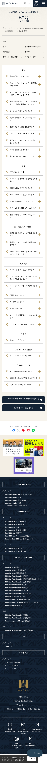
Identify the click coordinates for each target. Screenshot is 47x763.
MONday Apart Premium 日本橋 (16, 591)
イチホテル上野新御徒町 (14, 662)
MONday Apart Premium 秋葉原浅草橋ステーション (24, 579)
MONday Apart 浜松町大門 (15, 567)
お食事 (34, 52)
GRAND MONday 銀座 (13, 497)
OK (33, 759)
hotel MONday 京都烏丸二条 (15, 551)
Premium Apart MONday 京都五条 (17, 621)
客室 (12, 47)
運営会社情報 (34, 709)
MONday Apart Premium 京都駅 (16, 615)
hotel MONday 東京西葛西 (14, 524)
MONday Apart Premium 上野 (16, 585)
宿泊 (23, 41)
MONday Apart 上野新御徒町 (15, 570)
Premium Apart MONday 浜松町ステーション (21, 602)
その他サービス (34, 57)
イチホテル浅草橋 (11, 665)
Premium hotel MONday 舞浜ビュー (19, 539)
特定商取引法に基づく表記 (23, 701)
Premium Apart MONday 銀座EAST (18, 599)
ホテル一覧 (18, 28)
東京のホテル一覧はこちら (28, 408)
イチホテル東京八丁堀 (13, 668)
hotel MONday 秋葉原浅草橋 (15, 530)
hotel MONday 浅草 (12, 527)
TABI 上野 (8, 646)
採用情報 (20, 709)
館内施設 (12, 52)
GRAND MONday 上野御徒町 (15, 500)
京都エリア (6, 611)
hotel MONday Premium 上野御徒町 (18, 536)
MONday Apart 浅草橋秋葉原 (15, 573)
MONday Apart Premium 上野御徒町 (18, 582)
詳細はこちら (19, 760)
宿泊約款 (10, 709)
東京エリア (6, 564)
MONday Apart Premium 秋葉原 (16, 576)
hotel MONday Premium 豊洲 (15, 521)
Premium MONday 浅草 (14, 605)
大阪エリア (6, 626)
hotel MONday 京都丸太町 (14, 548)
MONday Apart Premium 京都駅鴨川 (18, 618)
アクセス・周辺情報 (12, 57)
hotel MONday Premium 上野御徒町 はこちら (25, 400)
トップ (6, 28)
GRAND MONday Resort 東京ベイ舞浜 (19, 494)
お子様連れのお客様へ (34, 47)
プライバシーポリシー (23, 705)
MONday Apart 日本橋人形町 (15, 596)
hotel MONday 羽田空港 (14, 533)
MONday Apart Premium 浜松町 (16, 588)
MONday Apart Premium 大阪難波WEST (19, 630)
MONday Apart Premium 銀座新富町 (18, 594)
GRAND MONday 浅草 (24, 504)
